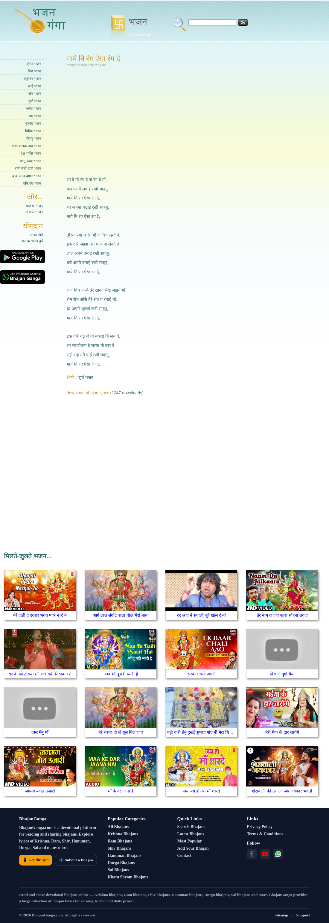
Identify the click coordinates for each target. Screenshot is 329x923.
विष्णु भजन (33, 139)
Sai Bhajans (118, 870)
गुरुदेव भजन (33, 124)
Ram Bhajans (120, 841)
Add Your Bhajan (193, 848)
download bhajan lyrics (88, 392)
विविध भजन (33, 131)
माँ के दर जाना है (120, 791)
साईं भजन (34, 86)
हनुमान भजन (32, 79)
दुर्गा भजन (34, 101)
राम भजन (35, 116)
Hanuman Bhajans (124, 855)
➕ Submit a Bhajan (76, 860)
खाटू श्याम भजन (30, 161)
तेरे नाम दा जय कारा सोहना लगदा (282, 615)
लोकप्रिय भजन (34, 211)
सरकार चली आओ (202, 674)
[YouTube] (265, 854)
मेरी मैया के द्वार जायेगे (282, 732)
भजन (140, 26)
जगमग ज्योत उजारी (40, 791)
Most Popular (189, 841)
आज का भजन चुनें (32, 241)
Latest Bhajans (190, 834)
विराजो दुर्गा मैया (282, 674)
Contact (184, 855)
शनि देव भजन (32, 183)
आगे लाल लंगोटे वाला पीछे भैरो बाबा (120, 615)
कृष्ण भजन (34, 64)
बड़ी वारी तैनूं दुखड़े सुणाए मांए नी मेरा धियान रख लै (206, 732)
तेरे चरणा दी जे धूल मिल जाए (120, 732)
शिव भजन (34, 71)
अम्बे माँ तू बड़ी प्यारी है (120, 674)
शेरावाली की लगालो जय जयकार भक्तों (282, 791)
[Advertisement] (142, 121)
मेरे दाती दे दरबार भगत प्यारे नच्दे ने (40, 615)
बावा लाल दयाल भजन (26, 176)
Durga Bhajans (121, 862)
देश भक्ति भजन (31, 153)
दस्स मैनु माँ (39, 732)
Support (303, 915)
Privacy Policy (259, 827)
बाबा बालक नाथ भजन (26, 146)
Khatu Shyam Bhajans (128, 877)
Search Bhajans (191, 827)
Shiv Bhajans (119, 848)
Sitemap (281, 915)
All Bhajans (118, 827)
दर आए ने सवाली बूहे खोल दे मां (201, 615)
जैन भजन (34, 94)
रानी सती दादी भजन (28, 168)
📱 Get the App (35, 859)
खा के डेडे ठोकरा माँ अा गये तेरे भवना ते (39, 674)
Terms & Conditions (265, 834)
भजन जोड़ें (36, 235)
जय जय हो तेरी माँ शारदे (201, 791)
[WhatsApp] (278, 854)
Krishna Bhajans (123, 834)
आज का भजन (34, 205)
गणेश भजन (33, 109)
